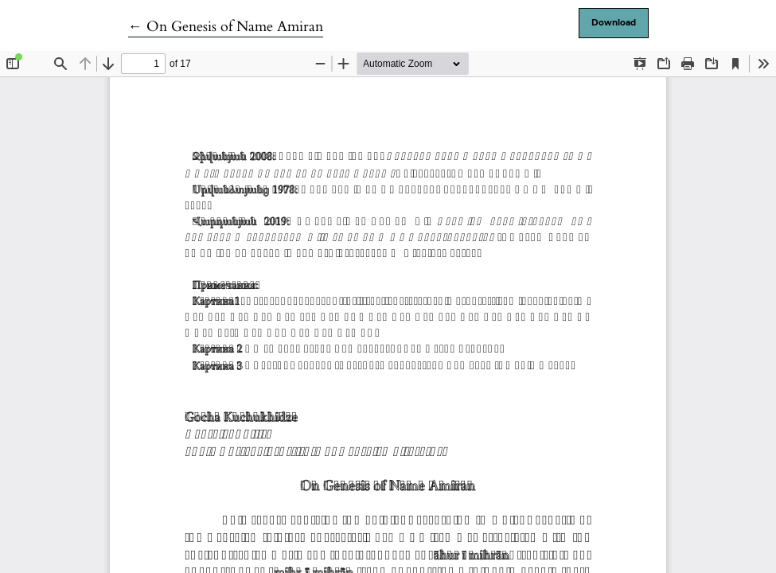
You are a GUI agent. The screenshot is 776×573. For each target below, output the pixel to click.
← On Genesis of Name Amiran (225, 27)
